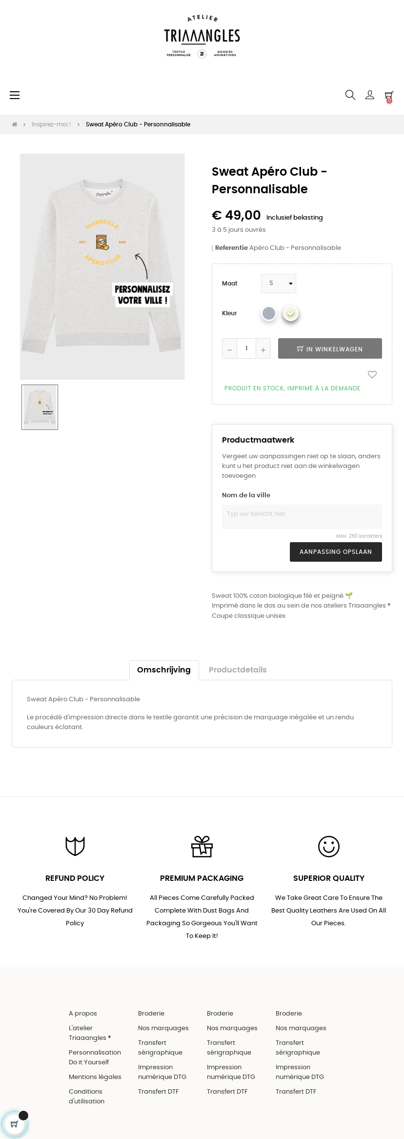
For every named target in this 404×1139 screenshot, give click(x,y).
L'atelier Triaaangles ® (90, 1033)
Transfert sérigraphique (160, 1048)
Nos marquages (163, 1028)
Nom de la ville (246, 495)
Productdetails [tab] (238, 670)
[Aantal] (246, 348)
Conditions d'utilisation (86, 1097)
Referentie (231, 248)
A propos (83, 1014)
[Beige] (291, 313)
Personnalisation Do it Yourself (95, 1058)
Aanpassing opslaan (336, 552)
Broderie (151, 1014)
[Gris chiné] (269, 313)
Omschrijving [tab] (164, 670)
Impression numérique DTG (162, 1072)
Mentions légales (95, 1077)
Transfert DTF (158, 1092)
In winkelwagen (330, 349)
